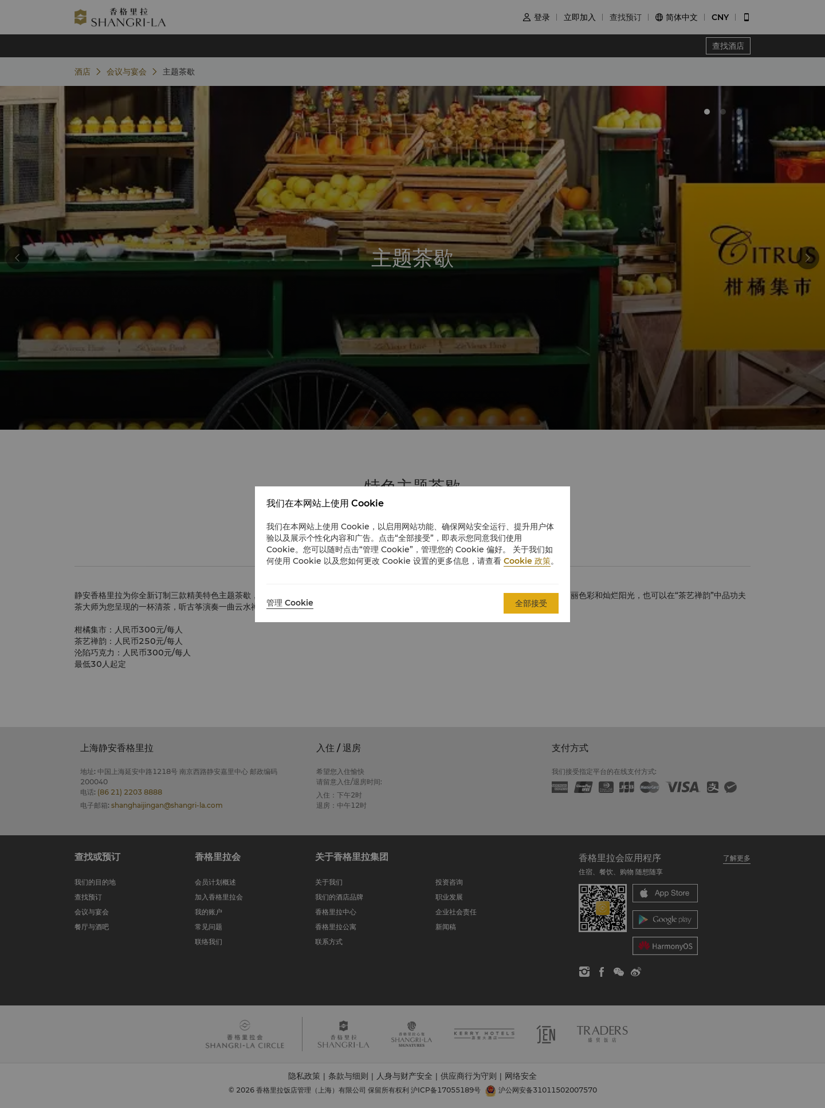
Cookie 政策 (527, 561)
